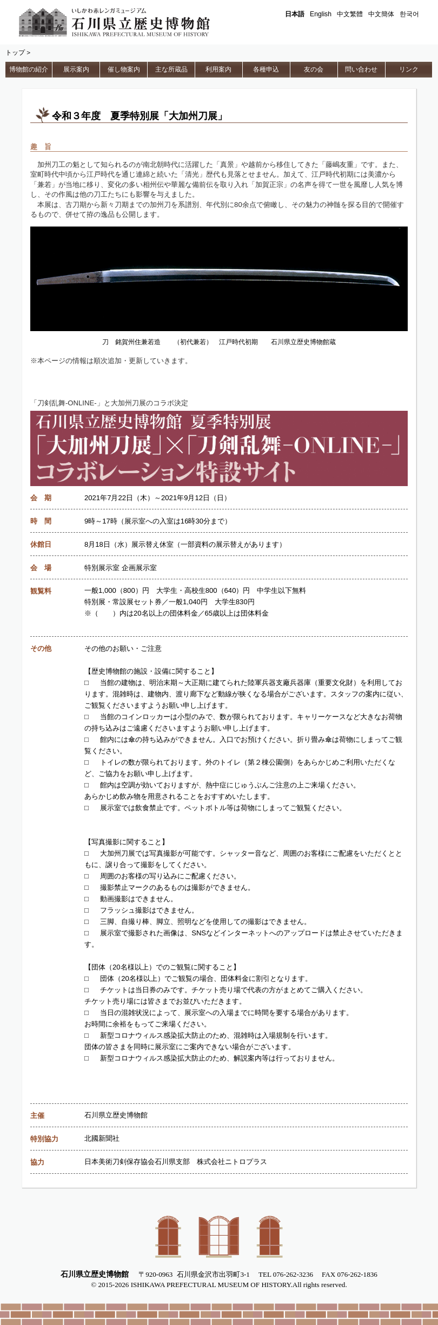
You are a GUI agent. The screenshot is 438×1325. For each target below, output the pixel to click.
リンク (409, 69)
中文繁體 (350, 14)
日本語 (294, 14)
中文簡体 (381, 14)
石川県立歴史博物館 (130, 22)
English (320, 14)
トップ (15, 52)
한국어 (409, 14)
